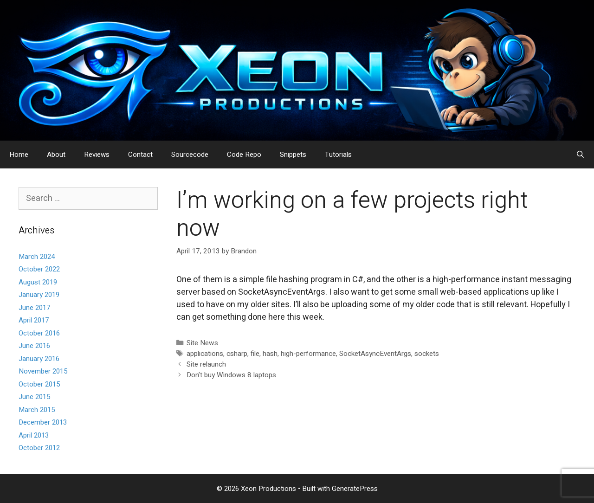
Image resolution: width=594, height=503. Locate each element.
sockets (426, 353)
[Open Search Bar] (580, 154)
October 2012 (39, 448)
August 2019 (38, 282)
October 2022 (39, 269)
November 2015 (43, 371)
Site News (202, 343)
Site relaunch (206, 364)
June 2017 (34, 308)
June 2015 (34, 397)
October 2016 (39, 333)
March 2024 (37, 257)
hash (270, 353)
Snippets (293, 154)
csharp (236, 353)
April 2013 (34, 435)
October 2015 (39, 384)
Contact (140, 154)
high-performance (308, 353)
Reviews (97, 154)
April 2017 (34, 320)
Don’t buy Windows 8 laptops (231, 375)
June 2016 (34, 346)
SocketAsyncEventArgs (375, 353)
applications (205, 353)
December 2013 (43, 422)
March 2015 (37, 410)
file (255, 353)
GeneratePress (355, 489)
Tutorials (338, 154)
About (56, 154)
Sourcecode (189, 154)
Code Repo (244, 154)
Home (18, 154)
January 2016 (39, 359)
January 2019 (39, 295)
